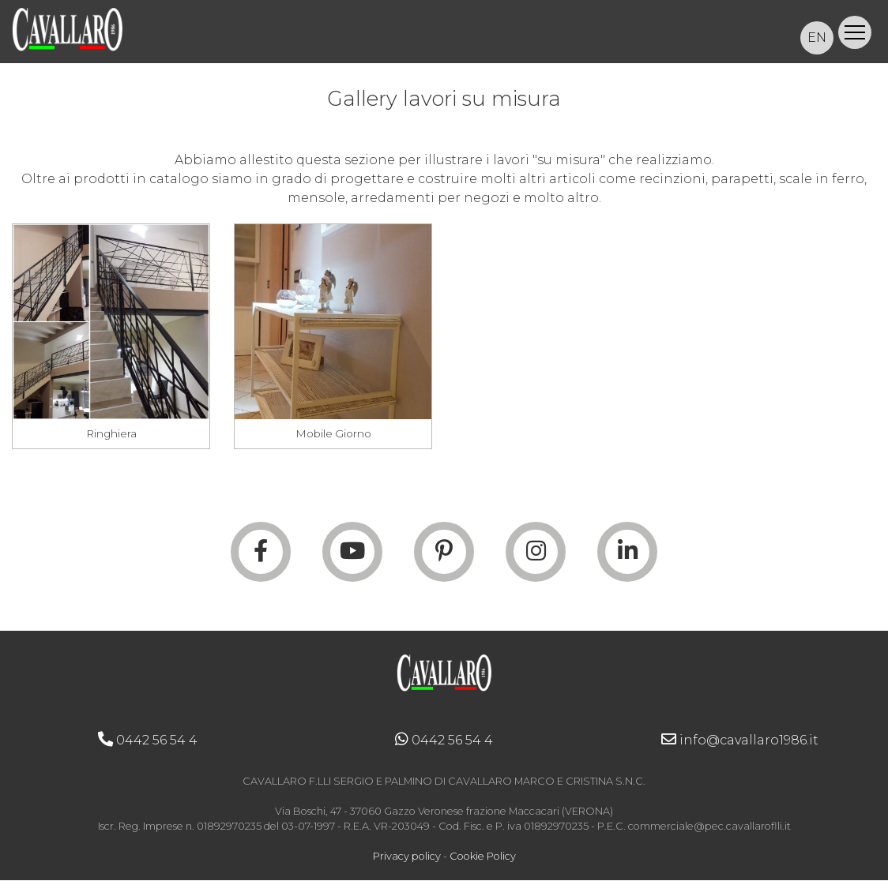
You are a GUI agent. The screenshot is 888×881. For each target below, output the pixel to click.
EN (816, 37)
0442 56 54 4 (148, 740)
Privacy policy (407, 858)
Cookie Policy (483, 858)
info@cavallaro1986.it (739, 740)
